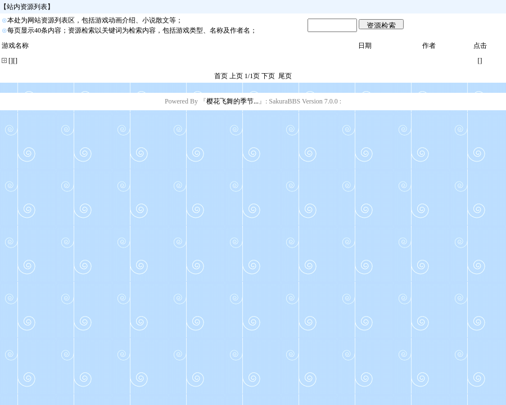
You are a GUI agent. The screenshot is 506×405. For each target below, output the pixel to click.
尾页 (285, 76)
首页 (221, 76)
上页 (236, 76)
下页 (268, 76)
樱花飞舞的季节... (232, 101)
